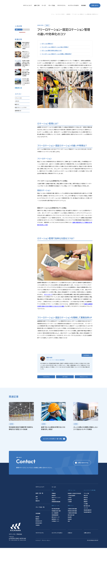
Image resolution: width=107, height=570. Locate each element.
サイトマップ (38, 562)
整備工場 (37, 523)
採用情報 (38, 535)
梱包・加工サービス (55, 539)
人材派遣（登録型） (71, 517)
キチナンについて (40, 509)
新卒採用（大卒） (39, 543)
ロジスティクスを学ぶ (57, 555)
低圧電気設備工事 (87, 534)
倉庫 (37, 518)
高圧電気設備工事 (87, 532)
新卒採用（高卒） (39, 545)
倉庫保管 (47, 25)
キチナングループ (48, 309)
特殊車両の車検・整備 (72, 533)
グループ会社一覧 (40, 529)
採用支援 (70, 521)
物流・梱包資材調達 (56, 530)
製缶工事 (86, 517)
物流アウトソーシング (56, 519)
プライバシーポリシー (46, 562)
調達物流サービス (55, 541)
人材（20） (17, 101)
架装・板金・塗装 (71, 537)
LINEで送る (65, 399)
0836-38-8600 (14, 562)
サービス (54, 509)
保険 (69, 543)
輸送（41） (17, 104)
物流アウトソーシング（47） (21, 107)
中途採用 (37, 547)
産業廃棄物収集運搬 (56, 523)
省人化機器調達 (55, 535)
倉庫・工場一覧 (39, 515)
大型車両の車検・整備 (72, 530)
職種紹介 (37, 541)
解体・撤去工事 (87, 528)
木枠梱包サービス (55, 543)
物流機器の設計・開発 (56, 533)
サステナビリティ (40, 555)
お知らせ (70, 555)
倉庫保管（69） (18, 110)
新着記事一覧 (18, 88)
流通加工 (53, 521)
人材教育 (70, 523)
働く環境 (37, 539)
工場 (37, 520)
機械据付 (86, 523)
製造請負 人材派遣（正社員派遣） (74, 515)
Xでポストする (46, 399)
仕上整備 (86, 525)
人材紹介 (70, 519)
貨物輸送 (53, 515)
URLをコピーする (83, 399)
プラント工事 (86, 515)
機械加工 (86, 521)
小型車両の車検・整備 (72, 535)
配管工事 (86, 519)
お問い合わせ (94, 6)
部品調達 (70, 539)
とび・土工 (86, 530)
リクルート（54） (18, 98)
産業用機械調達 (55, 537)
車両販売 (70, 541)
